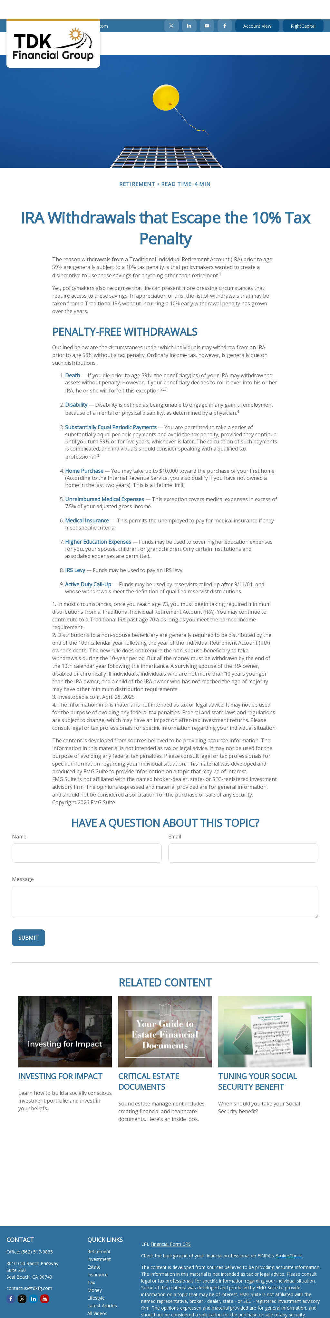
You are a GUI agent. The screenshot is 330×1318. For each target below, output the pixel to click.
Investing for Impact (60, 1056)
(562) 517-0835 (26, 7)
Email (174, 817)
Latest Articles (102, 1286)
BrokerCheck (288, 1236)
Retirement (99, 1232)
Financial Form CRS (170, 1225)
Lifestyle (96, 1278)
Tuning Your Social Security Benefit (257, 1062)
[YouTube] (207, 6)
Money (94, 1271)
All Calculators (102, 1302)
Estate (94, 1247)
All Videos (97, 1294)
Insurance (97, 1255)
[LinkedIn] (189, 6)
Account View (257, 7)
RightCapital (303, 7)
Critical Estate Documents (148, 1062)
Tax (91, 1263)
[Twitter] (171, 6)
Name (19, 817)
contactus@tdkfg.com (81, 7)
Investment (99, 1240)
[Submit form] (28, 918)
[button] (91, 24)
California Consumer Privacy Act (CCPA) (182, 1314)
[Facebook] (225, 6)
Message (23, 859)
